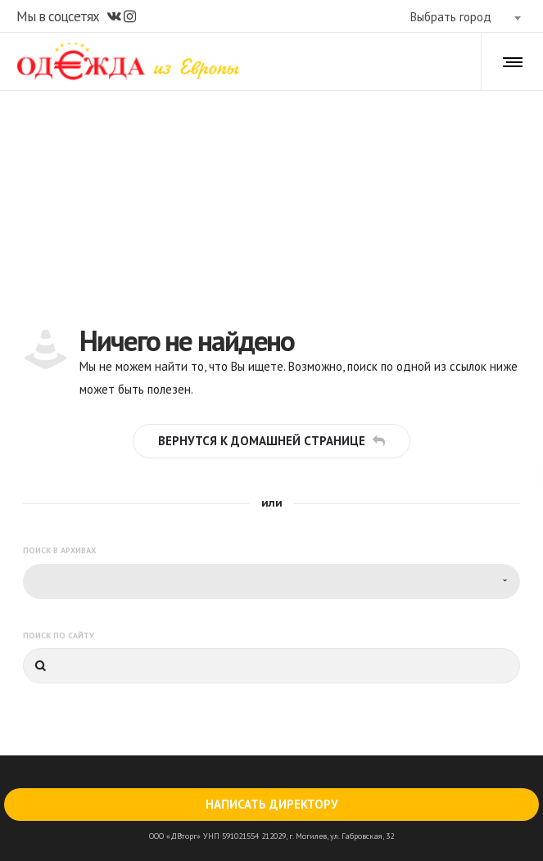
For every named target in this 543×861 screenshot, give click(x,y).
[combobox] (465, 17)
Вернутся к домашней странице (271, 441)
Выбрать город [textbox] (450, 17)
